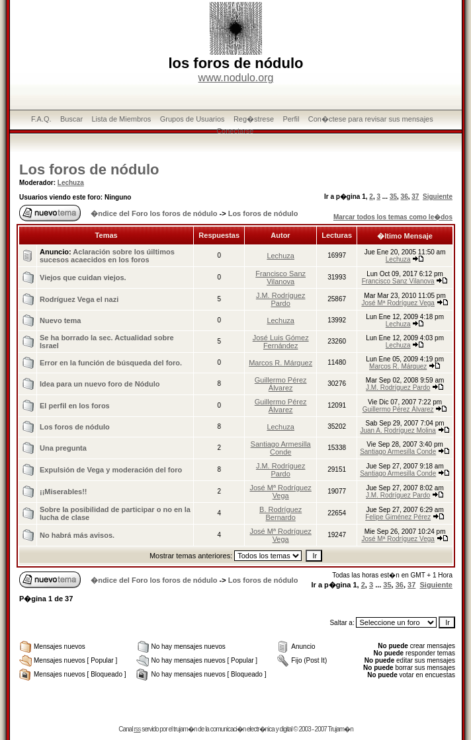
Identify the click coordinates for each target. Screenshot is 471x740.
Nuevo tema (60, 320)
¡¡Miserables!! (63, 492)
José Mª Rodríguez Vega (397, 303)
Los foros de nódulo (89, 169)
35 (393, 196)
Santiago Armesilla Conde (281, 448)
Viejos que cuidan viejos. (83, 277)
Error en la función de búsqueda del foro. (111, 363)
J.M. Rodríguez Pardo (281, 299)
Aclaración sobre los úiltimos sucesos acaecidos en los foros (107, 256)
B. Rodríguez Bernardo (280, 513)
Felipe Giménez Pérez (398, 517)
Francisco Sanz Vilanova (280, 277)
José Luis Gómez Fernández (281, 342)
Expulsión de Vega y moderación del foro (111, 470)
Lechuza (71, 182)
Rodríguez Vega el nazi (79, 299)
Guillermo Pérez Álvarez (281, 384)
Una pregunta (63, 448)
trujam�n (184, 729)
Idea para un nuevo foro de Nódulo (100, 384)
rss (137, 729)
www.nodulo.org (236, 77)
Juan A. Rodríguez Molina (398, 430)
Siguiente (437, 196)
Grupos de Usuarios (192, 119)
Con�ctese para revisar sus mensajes (370, 119)
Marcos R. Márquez (280, 363)
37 (415, 196)
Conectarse (234, 131)
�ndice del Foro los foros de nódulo (154, 213)
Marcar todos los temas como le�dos (392, 217)
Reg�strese (254, 119)
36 (404, 196)
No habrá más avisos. (77, 535)
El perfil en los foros (75, 406)
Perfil (290, 119)
